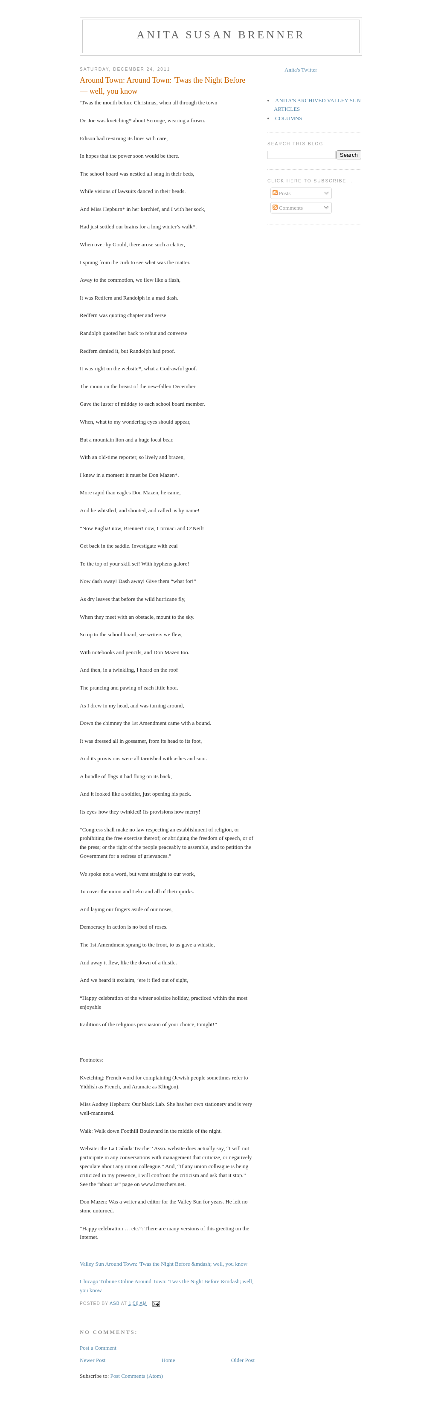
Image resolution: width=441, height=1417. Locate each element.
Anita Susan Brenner (220, 35)
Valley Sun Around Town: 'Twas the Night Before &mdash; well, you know (163, 1264)
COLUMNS (288, 118)
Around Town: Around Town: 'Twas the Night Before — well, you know (162, 85)
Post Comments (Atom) (136, 1376)
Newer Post (92, 1360)
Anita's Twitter (300, 69)
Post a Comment (98, 1348)
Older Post (243, 1360)
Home (168, 1360)
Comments (288, 208)
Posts (282, 193)
